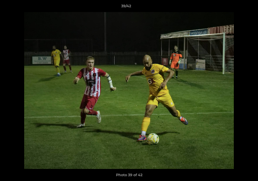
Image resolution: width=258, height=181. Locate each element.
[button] (237, 7)
